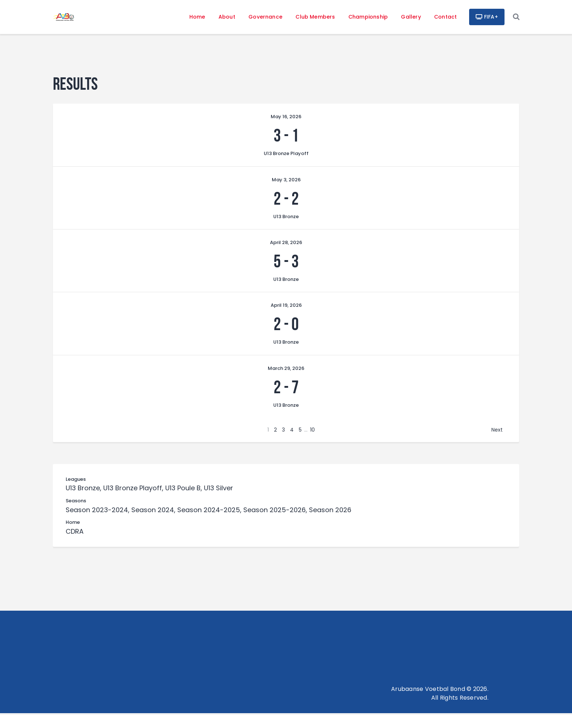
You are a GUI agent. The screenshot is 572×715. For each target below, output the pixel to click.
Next (497, 431)
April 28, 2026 (286, 244)
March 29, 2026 (286, 370)
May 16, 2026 (286, 118)
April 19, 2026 (286, 307)
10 (312, 431)
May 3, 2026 (286, 181)
